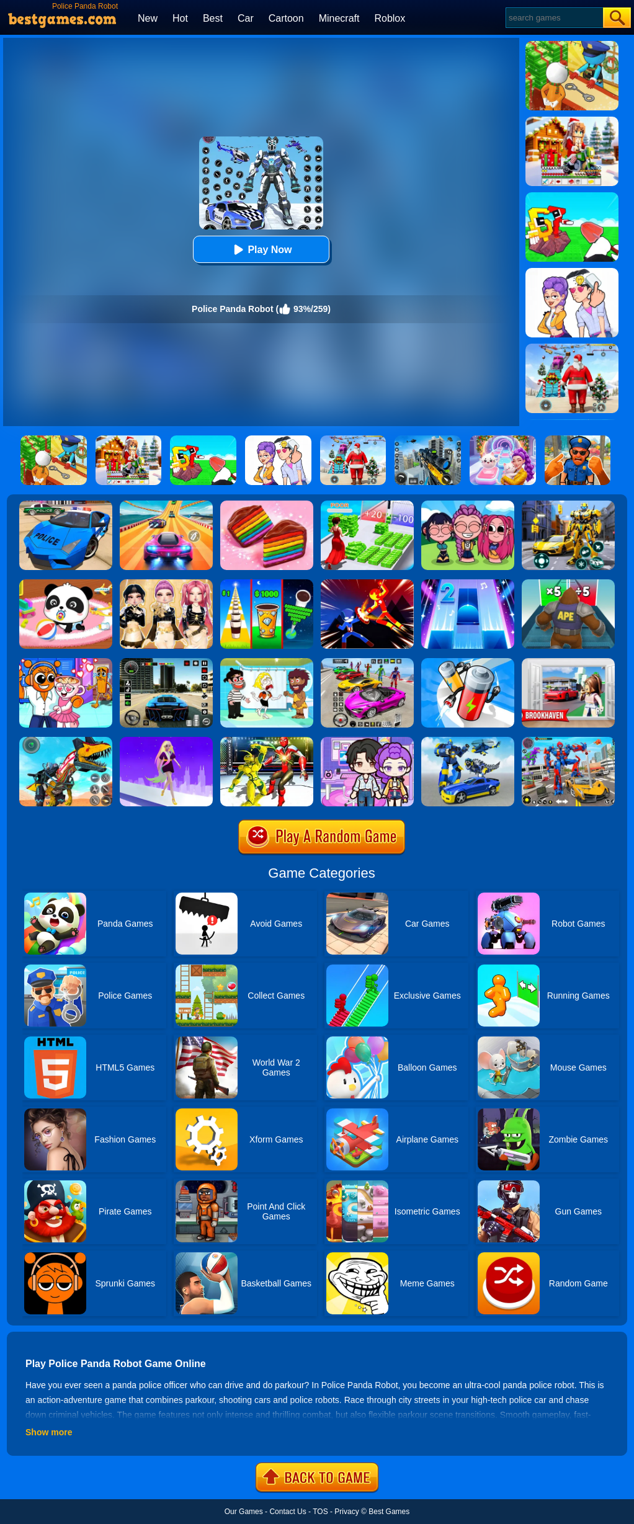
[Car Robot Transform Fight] (568, 741)
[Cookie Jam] (266, 505)
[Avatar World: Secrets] (367, 741)
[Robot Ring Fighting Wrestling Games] (266, 741)
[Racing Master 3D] (166, 505)
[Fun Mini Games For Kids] (65, 662)
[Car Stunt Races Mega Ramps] (367, 662)
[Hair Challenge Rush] (166, 741)
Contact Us (287, 1511)
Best (213, 18)
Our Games (244, 1511)
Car (246, 18)
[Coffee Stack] (266, 583)
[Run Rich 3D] (367, 505)
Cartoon (286, 18)
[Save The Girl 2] (266, 662)
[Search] (554, 17)
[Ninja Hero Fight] (367, 583)
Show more (48, 1432)
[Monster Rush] (568, 583)
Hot (180, 18)
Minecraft (339, 18)
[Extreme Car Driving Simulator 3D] (166, 662)
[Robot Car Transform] (568, 505)
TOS (320, 1511)
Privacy (346, 1511)
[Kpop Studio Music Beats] (467, 505)
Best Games (388, 1511)
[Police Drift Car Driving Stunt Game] (65, 505)
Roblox (389, 18)
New (148, 18)
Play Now (261, 249)
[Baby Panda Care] (65, 583)
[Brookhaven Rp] (568, 662)
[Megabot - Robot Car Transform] (467, 741)
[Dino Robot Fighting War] (65, 741)
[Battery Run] (467, 662)
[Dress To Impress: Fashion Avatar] (166, 583)
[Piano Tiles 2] (467, 583)
